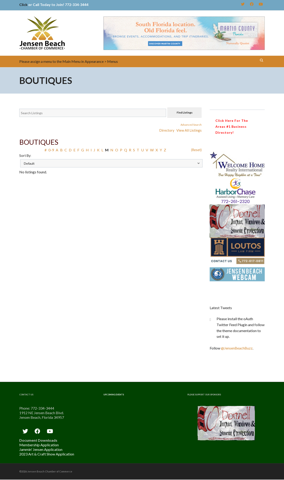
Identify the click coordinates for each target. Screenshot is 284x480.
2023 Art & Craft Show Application (46, 454)
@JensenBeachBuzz (237, 348)
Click (23, 4)
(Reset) (196, 150)
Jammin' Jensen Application (40, 449)
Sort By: (25, 156)
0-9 (51, 150)
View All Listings (189, 130)
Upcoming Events (113, 394)
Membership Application (39, 445)
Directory (166, 130)
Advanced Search (191, 124)
